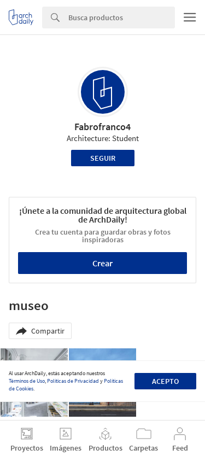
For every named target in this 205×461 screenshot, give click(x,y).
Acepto (165, 381)
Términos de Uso (27, 380)
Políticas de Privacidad (73, 380)
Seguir (102, 158)
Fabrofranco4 (102, 126)
